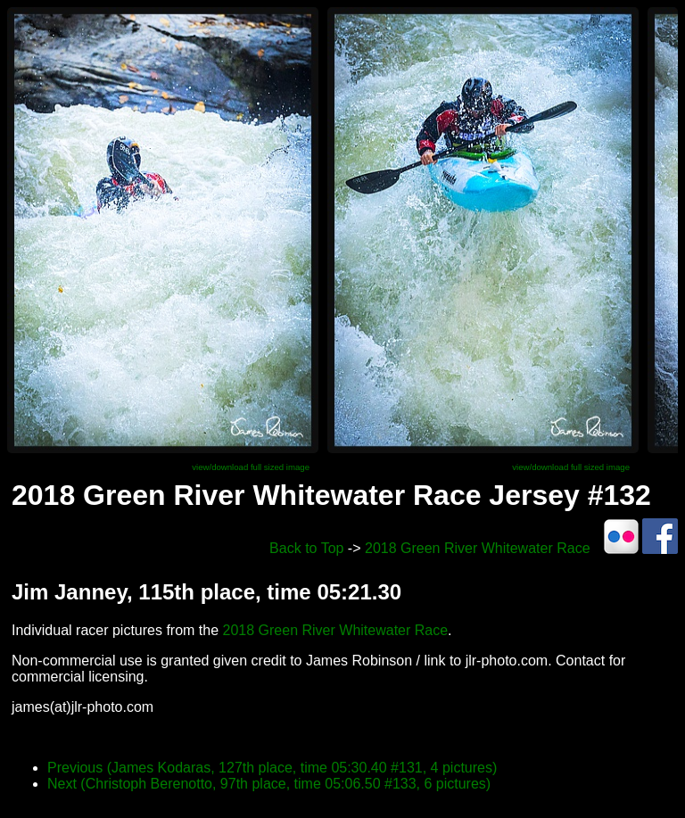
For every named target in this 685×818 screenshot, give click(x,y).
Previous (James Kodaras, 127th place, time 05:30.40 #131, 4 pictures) (272, 767)
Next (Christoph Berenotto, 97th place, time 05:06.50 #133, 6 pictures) (269, 783)
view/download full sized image (250, 467)
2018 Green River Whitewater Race (477, 548)
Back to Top (306, 548)
